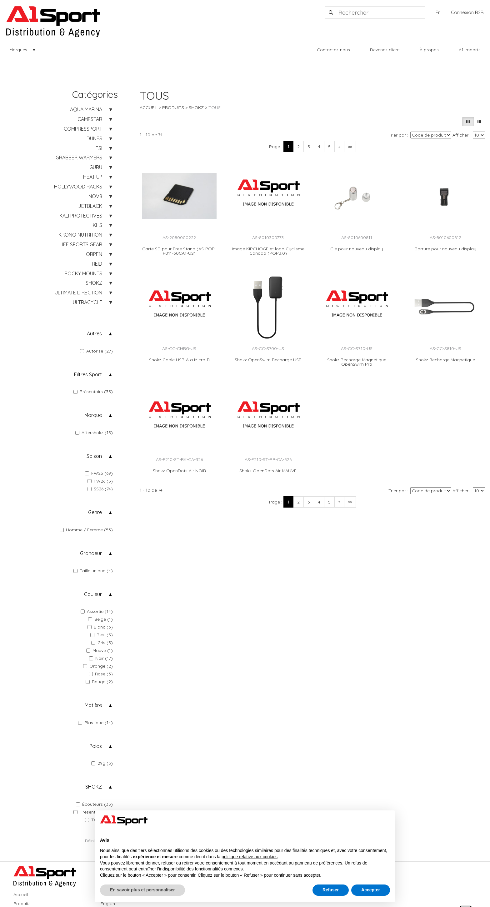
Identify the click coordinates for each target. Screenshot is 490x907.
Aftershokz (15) (94, 432)
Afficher (460, 135)
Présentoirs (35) (93, 391)
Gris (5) (102, 642)
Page (274, 146)
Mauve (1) (99, 650)
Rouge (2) (99, 681)
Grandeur (91, 553)
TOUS (214, 107)
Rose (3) (101, 674)
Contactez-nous (333, 50)
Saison (94, 456)
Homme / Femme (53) (86, 530)
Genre (95, 512)
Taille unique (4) (93, 571)
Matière (93, 705)
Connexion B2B (467, 12)
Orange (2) (98, 666)
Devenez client (385, 50)
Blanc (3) (100, 627)
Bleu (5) (101, 635)
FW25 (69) (99, 473)
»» (350, 146)
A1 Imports (470, 50)
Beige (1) (100, 619)
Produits (173, 107)
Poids (95, 746)
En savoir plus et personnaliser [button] (142, 889)
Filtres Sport (88, 374)
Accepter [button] (370, 889)
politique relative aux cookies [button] (250, 856)
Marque (93, 415)
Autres (94, 333)
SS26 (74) (100, 489)
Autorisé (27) (96, 351)
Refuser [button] (330, 889)
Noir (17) (101, 658)
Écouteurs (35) (94, 804)
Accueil (149, 107)
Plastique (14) (95, 722)
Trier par (397, 135)
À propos (429, 50)
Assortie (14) (97, 611)
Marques (18, 50)
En (438, 12)
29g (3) (102, 763)
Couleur (93, 594)
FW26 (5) (100, 481)
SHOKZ (93, 787)
